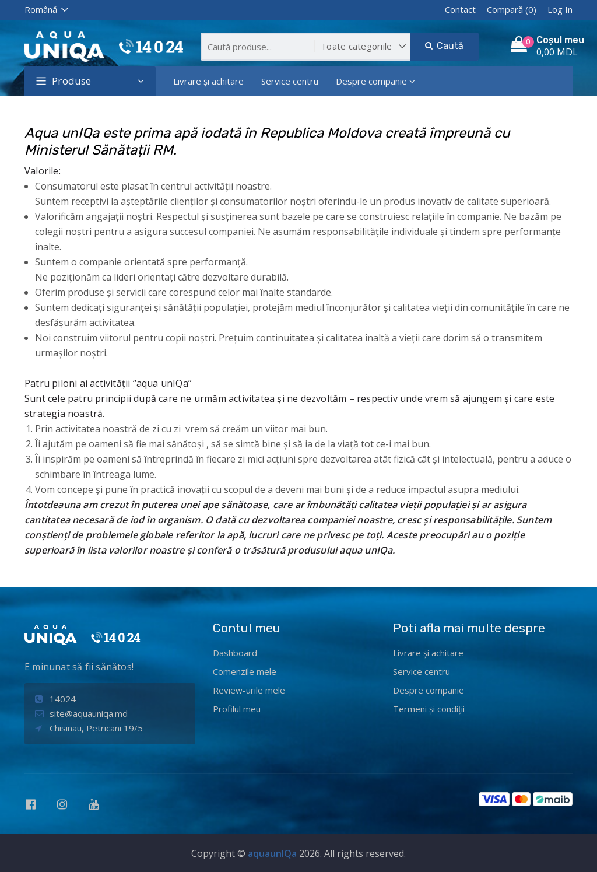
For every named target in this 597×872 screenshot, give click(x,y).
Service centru (289, 81)
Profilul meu (237, 709)
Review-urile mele (249, 690)
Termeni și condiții (429, 709)
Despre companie (375, 81)
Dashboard (235, 653)
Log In (560, 9)
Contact (460, 9)
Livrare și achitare (208, 81)
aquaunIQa (272, 853)
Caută (444, 45)
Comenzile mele (244, 671)
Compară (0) (511, 9)
